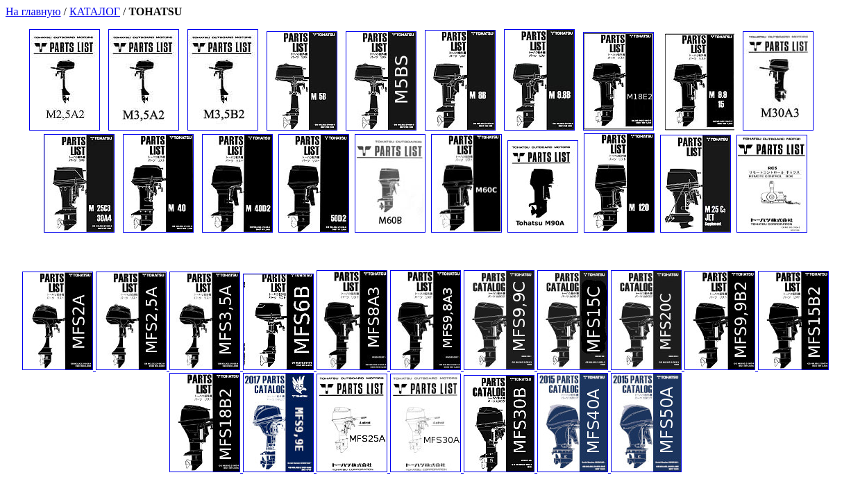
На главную (33, 11)
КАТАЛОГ (94, 11)
